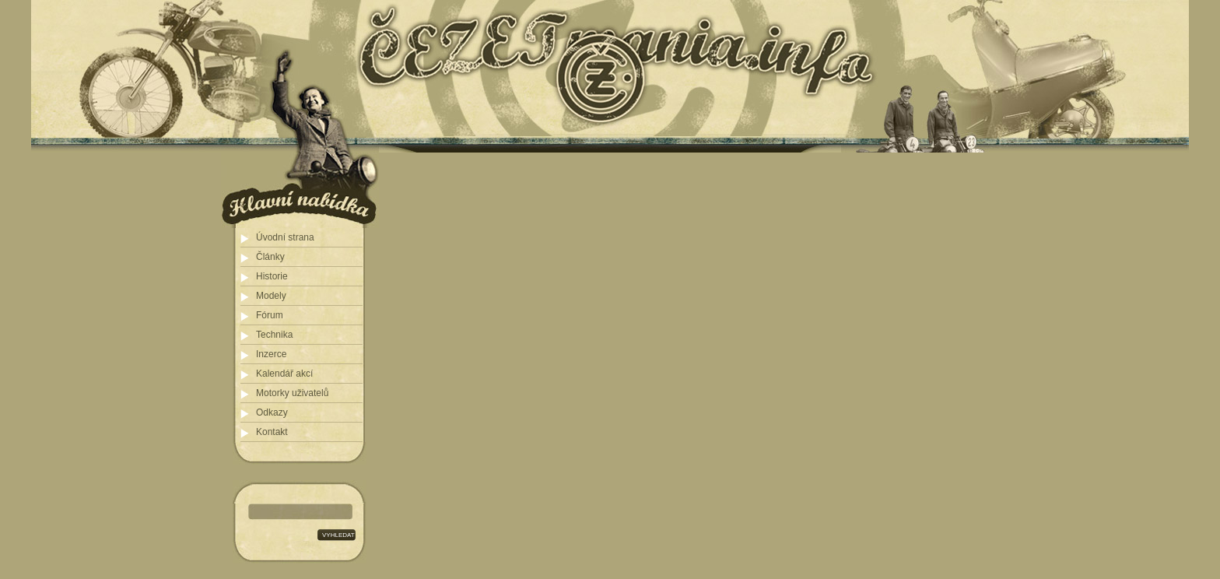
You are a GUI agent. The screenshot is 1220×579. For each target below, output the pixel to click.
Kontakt (272, 431)
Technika (274, 334)
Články (270, 256)
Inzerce (271, 354)
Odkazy (272, 412)
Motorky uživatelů (292, 393)
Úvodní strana (285, 237)
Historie (272, 276)
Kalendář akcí (284, 373)
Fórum (269, 315)
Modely (271, 295)
